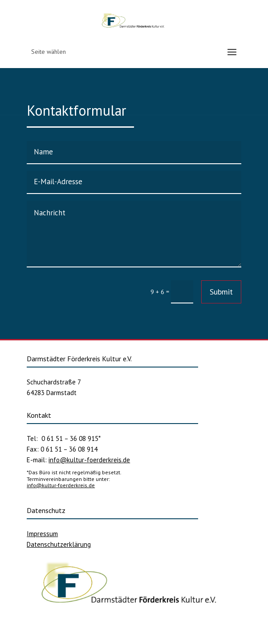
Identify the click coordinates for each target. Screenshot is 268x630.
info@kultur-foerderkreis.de (89, 460)
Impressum (42, 533)
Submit (221, 292)
